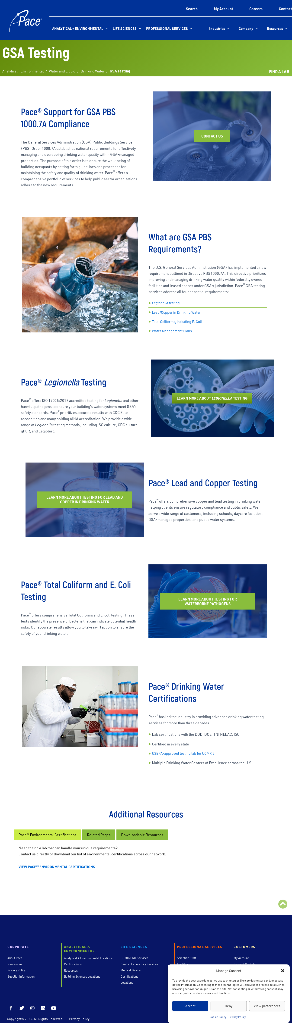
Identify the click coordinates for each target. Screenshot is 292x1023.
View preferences (267, 1006)
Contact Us (212, 137)
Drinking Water (96, 71)
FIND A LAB (278, 71)
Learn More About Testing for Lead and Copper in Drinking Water (84, 498)
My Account (223, 8)
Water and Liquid (65, 71)
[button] (282, 970)
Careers (256, 8)
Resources (277, 28)
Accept (190, 1006)
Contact (285, 8)
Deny (228, 1006)
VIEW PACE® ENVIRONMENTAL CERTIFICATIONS (59, 861)
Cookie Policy (217, 1017)
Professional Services (169, 28)
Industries (219, 28)
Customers (244, 942)
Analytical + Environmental (80, 28)
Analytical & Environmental (79, 944)
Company (248, 28)
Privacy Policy (237, 1017)
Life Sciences (127, 28)
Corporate (18, 942)
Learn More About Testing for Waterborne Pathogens (207, 594)
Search (192, 8)
